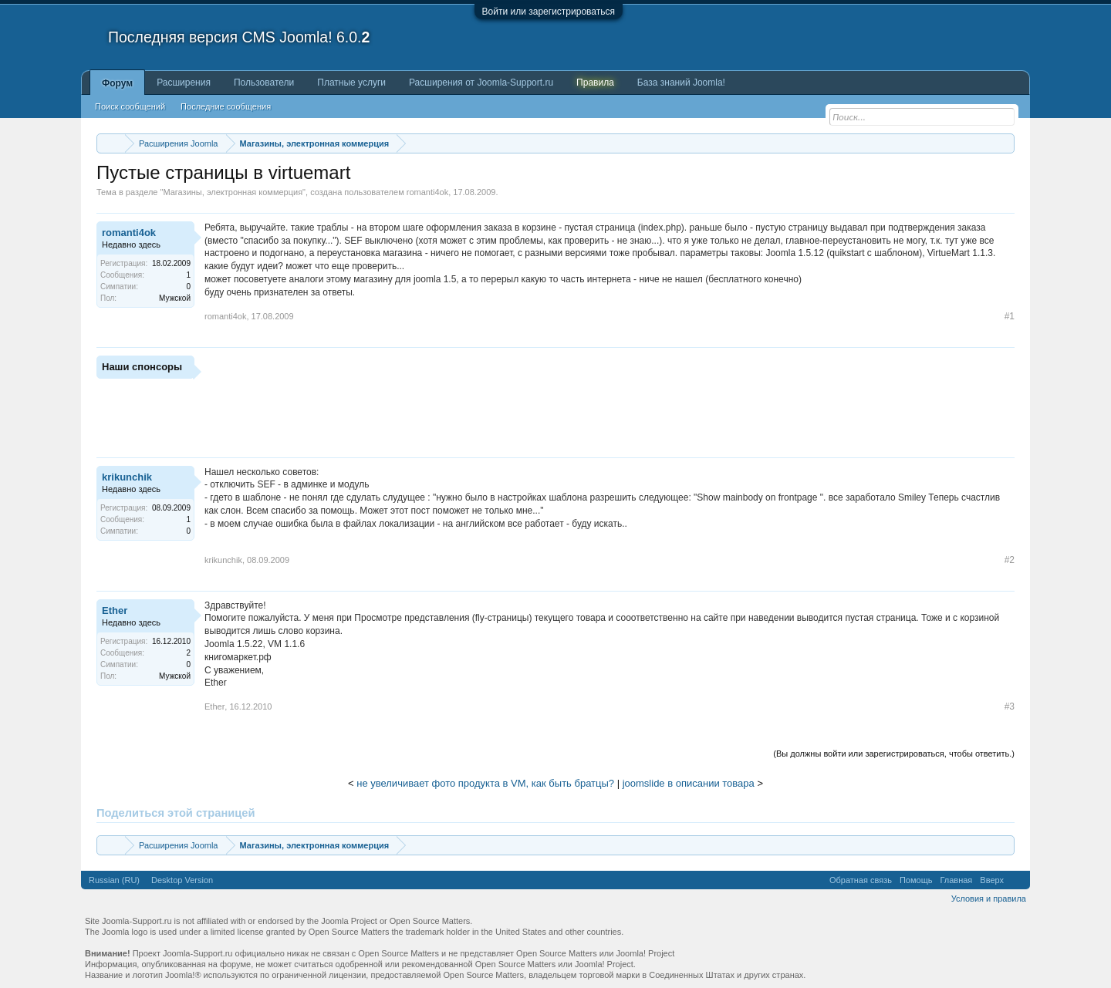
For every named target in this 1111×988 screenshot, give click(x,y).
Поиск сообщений (130, 106)
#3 (1010, 706)
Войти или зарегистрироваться (548, 11)
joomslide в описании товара (689, 783)
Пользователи (264, 82)
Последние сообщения (226, 106)
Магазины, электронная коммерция (232, 192)
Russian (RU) (114, 880)
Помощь (916, 880)
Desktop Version (182, 880)
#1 (1010, 316)
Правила (595, 82)
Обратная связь (860, 880)
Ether (114, 610)
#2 (1010, 560)
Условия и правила (988, 898)
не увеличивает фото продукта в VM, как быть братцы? (485, 783)
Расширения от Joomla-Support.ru (481, 82)
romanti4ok (427, 192)
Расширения (184, 82)
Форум (117, 83)
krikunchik (127, 477)
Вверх (992, 880)
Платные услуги (351, 82)
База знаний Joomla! (681, 82)
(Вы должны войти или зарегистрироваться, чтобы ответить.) (894, 753)
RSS (1016, 880)
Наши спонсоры (142, 367)
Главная (956, 880)
